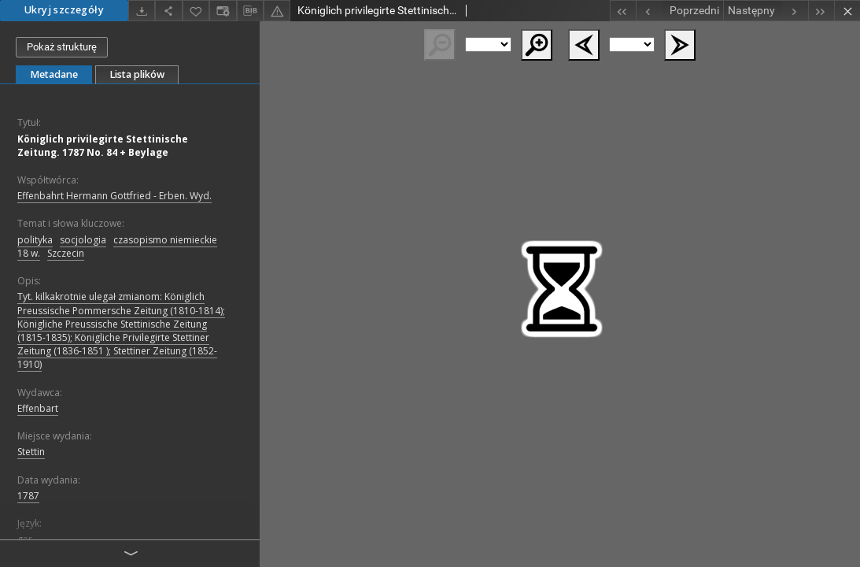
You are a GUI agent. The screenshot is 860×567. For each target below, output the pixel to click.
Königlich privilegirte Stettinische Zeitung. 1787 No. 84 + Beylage (102, 145)
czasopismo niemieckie (165, 239)
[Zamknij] (847, 10)
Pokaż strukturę (62, 47)
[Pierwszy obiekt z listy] (623, 10)
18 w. (28, 253)
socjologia (83, 239)
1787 (28, 495)
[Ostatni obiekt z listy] (821, 10)
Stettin (31, 451)
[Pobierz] (141, 10)
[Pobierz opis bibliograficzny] (250, 11)
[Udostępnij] (168, 10)
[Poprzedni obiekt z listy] (679, 10)
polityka (35, 239)
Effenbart (37, 408)
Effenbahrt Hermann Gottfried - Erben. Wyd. (114, 195)
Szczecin (65, 253)
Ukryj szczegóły (64, 10)
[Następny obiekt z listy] (765, 10)
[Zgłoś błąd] (277, 10)
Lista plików (136, 74)
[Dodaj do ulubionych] (196, 10)
